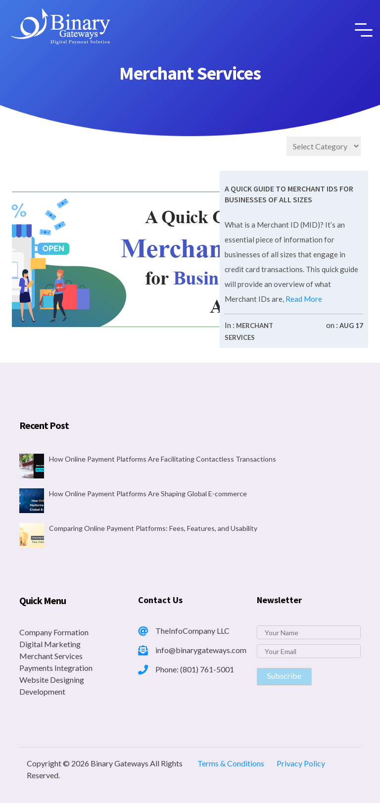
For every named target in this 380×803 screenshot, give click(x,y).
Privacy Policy (301, 763)
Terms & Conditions (230, 763)
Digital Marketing (50, 644)
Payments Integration (56, 667)
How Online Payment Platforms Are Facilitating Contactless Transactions (162, 459)
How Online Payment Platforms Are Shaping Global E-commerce (148, 493)
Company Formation (54, 632)
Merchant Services (51, 656)
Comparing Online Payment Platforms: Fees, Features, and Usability (153, 528)
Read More (303, 298)
